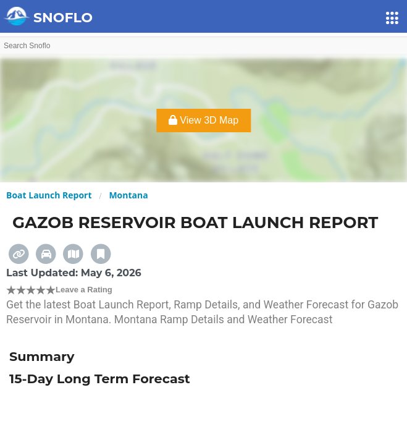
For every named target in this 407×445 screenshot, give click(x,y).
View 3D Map (203, 120)
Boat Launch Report (49, 195)
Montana (128, 195)
